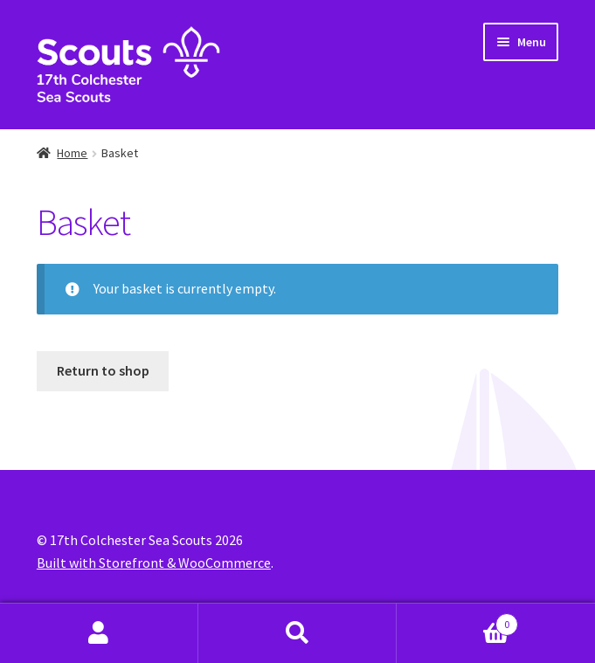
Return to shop (103, 370)
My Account (99, 633)
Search (297, 633)
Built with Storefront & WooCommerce (154, 562)
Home (72, 153)
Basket (457, 620)
